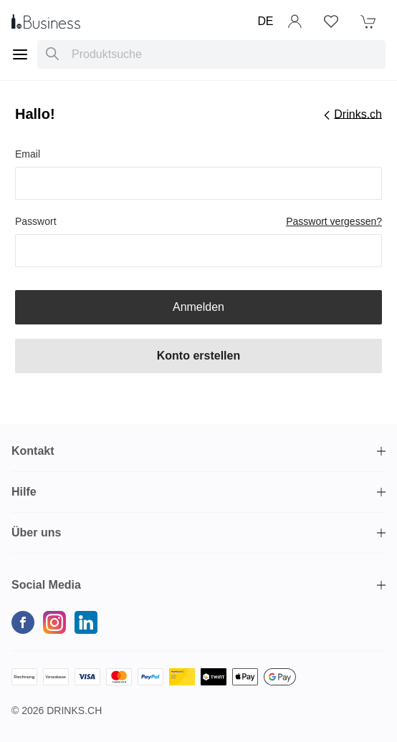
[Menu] (20, 54)
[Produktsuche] (52, 54)
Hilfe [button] (24, 492)
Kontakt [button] (32, 451)
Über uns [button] (36, 532)
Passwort (36, 221)
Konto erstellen (198, 356)
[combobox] (211, 54)
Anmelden (198, 307)
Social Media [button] (46, 585)
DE (265, 21)
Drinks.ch (74, 710)
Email (27, 154)
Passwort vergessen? (334, 221)
